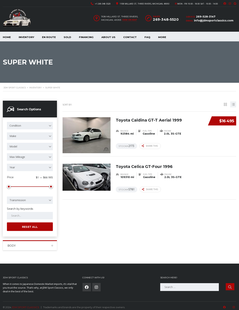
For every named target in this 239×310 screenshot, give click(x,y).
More (162, 37)
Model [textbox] (13, 146)
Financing (86, 37)
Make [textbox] (13, 136)
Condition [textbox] (15, 125)
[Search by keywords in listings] (30, 211)
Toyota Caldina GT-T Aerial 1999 (150, 118)
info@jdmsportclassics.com (213, 20)
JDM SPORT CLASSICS (25, 302)
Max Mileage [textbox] (17, 157)
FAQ (147, 37)
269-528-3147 (205, 16)
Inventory (26, 37)
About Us (108, 37)
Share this (150, 145)
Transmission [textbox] (18, 196)
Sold (67, 37)
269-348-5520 (166, 20)
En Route (49, 37)
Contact (130, 37)
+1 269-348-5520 (103, 3)
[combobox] (30, 125)
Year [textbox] (12, 167)
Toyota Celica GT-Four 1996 (145, 165)
